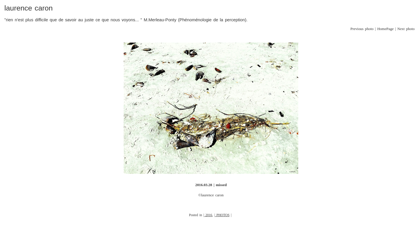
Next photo (406, 29)
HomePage (385, 29)
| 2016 (207, 215)
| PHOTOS (222, 215)
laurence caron (28, 8)
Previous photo (361, 29)
